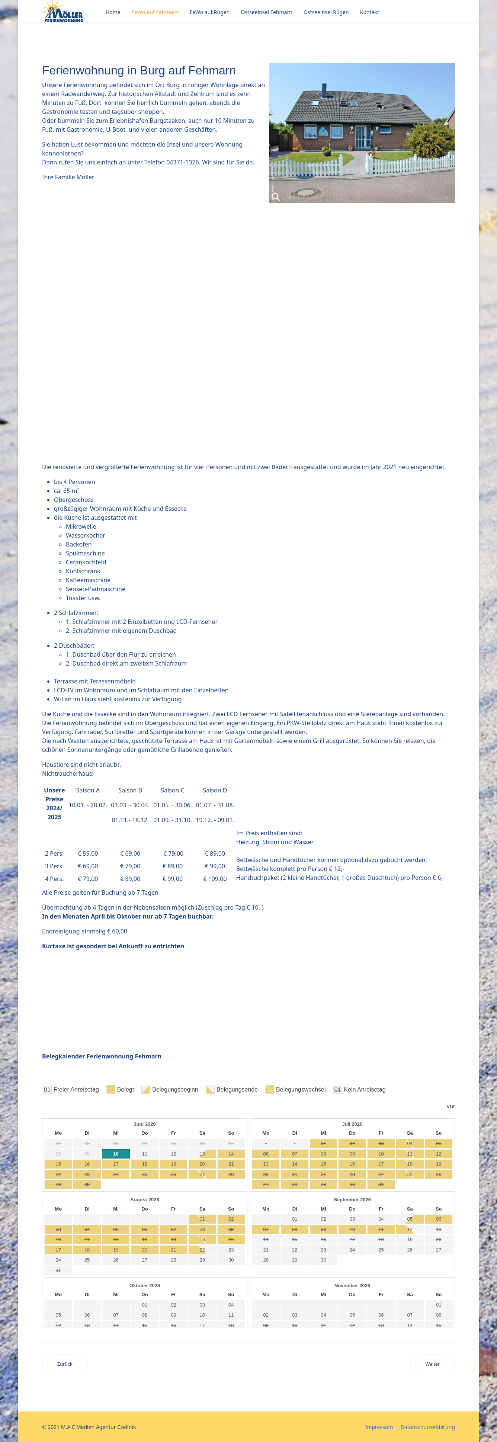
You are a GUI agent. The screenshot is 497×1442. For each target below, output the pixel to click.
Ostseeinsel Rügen (326, 12)
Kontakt (369, 12)
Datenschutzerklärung (428, 1426)
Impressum (379, 1426)
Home (113, 12)
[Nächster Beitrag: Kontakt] (432, 1364)
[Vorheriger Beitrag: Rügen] (65, 1364)
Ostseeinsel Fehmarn (266, 12)
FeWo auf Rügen (210, 12)
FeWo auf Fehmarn (155, 12)
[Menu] (450, 12)
